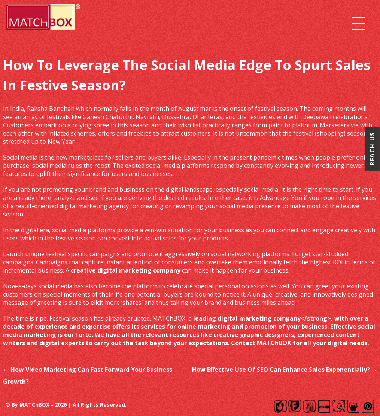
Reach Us (372, 149)
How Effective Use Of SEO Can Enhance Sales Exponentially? (284, 369)
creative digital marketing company (125, 270)
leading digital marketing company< (248, 318)
